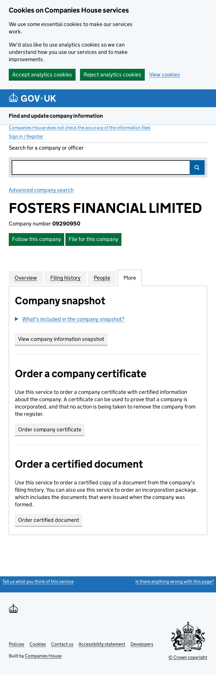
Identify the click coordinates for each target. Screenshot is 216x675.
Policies (16, 644)
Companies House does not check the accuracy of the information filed (79, 127)
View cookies (164, 74)
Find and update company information (56, 115)
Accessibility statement (102, 644)
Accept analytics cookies (42, 74)
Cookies (37, 644)
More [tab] (129, 277)
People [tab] (102, 277)
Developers (141, 644)
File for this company (93, 239)
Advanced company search (41, 190)
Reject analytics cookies (112, 74)
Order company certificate (49, 429)
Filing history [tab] (65, 277)
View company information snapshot (62, 339)
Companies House (43, 656)
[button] (69, 319)
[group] (108, 319)
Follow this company (36, 239)
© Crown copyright (187, 657)
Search (197, 167)
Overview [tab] (26, 277)
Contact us (62, 644)
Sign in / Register (26, 136)
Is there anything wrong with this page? (174, 581)
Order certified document (48, 520)
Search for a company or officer (46, 147)
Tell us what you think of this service (38, 581)
